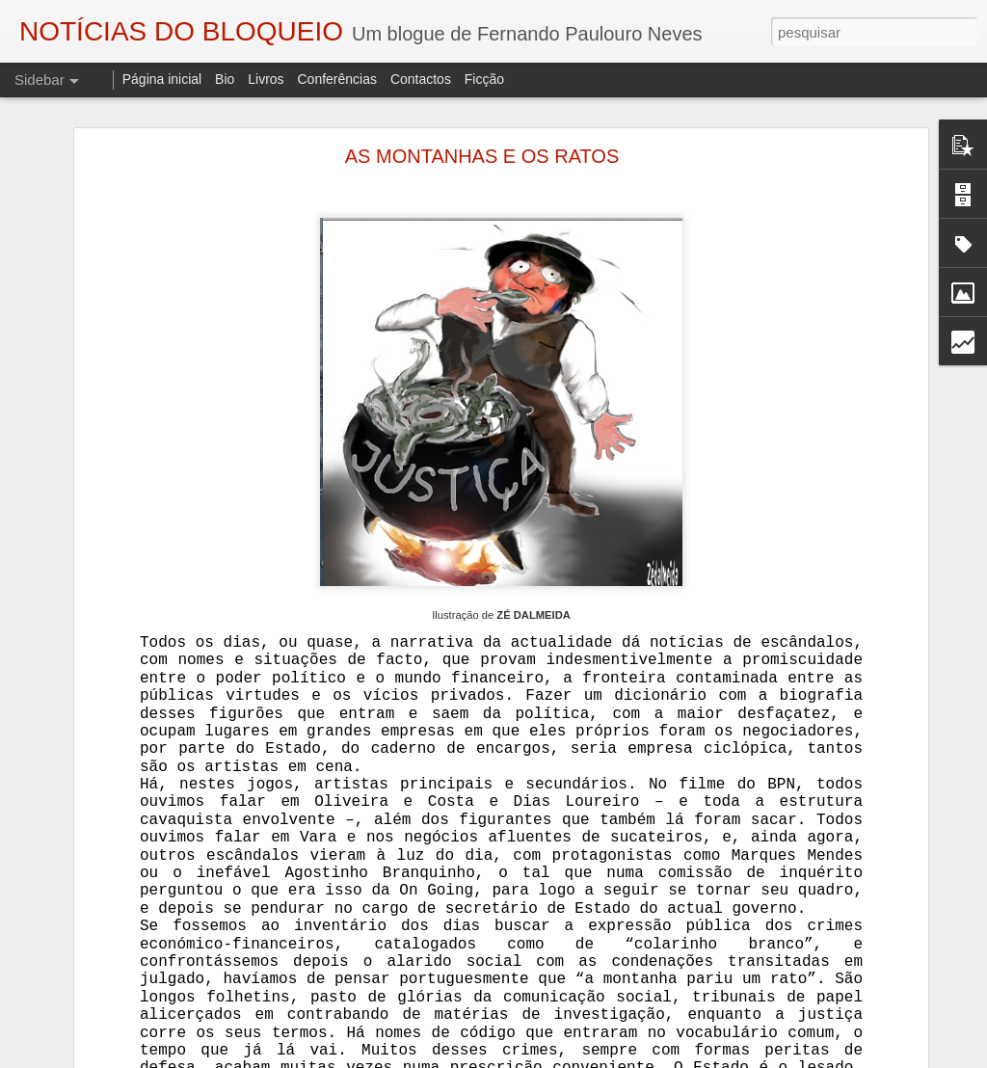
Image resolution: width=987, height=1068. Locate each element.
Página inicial (162, 79)
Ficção (484, 79)
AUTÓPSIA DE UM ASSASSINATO (137, 1028)
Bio (224, 79)
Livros (265, 79)
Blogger (647, 1057)
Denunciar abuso (712, 1057)
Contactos (420, 79)
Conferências (337, 79)
